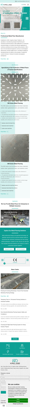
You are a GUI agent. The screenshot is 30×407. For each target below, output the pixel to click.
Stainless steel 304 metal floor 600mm (10, 185)
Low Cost (8, 348)
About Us (3, 33)
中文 (25, 4)
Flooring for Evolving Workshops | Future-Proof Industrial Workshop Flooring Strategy (14, 291)
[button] (3, 18)
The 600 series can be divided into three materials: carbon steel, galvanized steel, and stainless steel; (14, 167)
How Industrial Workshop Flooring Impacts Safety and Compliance (14, 313)
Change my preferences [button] (18, 403)
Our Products (15, 64)
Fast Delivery (22, 348)
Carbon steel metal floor (7, 128)
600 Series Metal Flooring (15, 164)
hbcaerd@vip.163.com (24, 1)
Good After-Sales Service (8, 354)
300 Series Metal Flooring (15, 103)
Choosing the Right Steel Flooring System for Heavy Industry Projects (13, 325)
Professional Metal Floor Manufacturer (12, 36)
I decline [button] (18, 401)
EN (22, 4)
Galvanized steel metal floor (7, 125)
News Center (15, 269)
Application (15, 201)
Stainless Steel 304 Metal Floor (8, 123)
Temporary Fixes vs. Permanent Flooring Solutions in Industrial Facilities (13, 300)
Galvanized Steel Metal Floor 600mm (9, 188)
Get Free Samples (21, 249)
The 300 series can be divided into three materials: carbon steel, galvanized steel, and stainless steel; (14, 107)
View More (15, 338)
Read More (5, 59)
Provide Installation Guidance (22, 354)
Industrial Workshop (10, 212)
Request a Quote (9, 249)
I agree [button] (18, 399)
